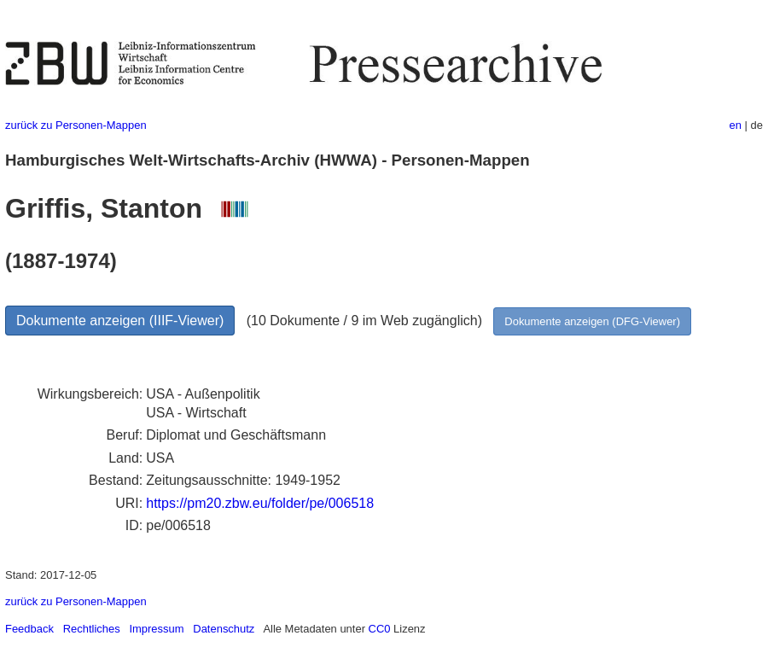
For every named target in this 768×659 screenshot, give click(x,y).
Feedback (29, 628)
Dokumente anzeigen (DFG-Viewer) (592, 321)
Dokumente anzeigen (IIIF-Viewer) (120, 320)
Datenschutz (223, 628)
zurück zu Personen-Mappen (76, 125)
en (736, 125)
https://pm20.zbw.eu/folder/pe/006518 (260, 503)
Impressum (156, 628)
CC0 (380, 628)
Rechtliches (91, 628)
